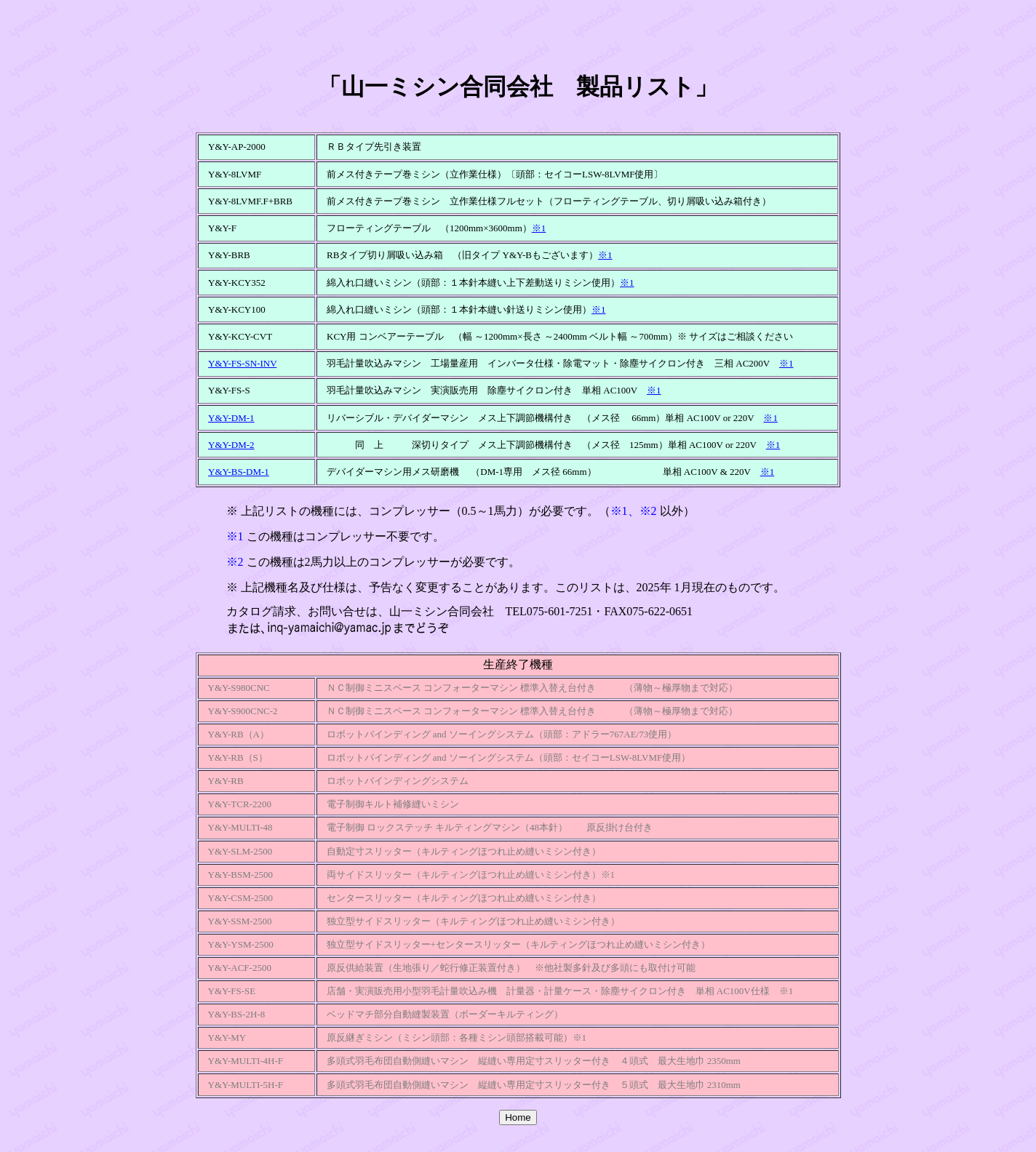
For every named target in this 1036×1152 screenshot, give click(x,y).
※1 (539, 228)
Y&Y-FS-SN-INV (242, 363)
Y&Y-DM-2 (231, 444)
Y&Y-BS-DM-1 (238, 471)
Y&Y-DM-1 (231, 417)
